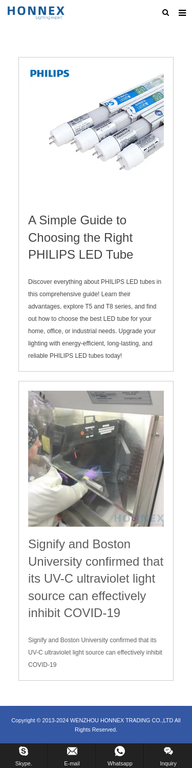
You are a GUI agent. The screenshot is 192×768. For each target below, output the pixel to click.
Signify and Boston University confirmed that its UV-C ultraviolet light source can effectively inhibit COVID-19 (95, 578)
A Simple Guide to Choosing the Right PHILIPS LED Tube (80, 237)
